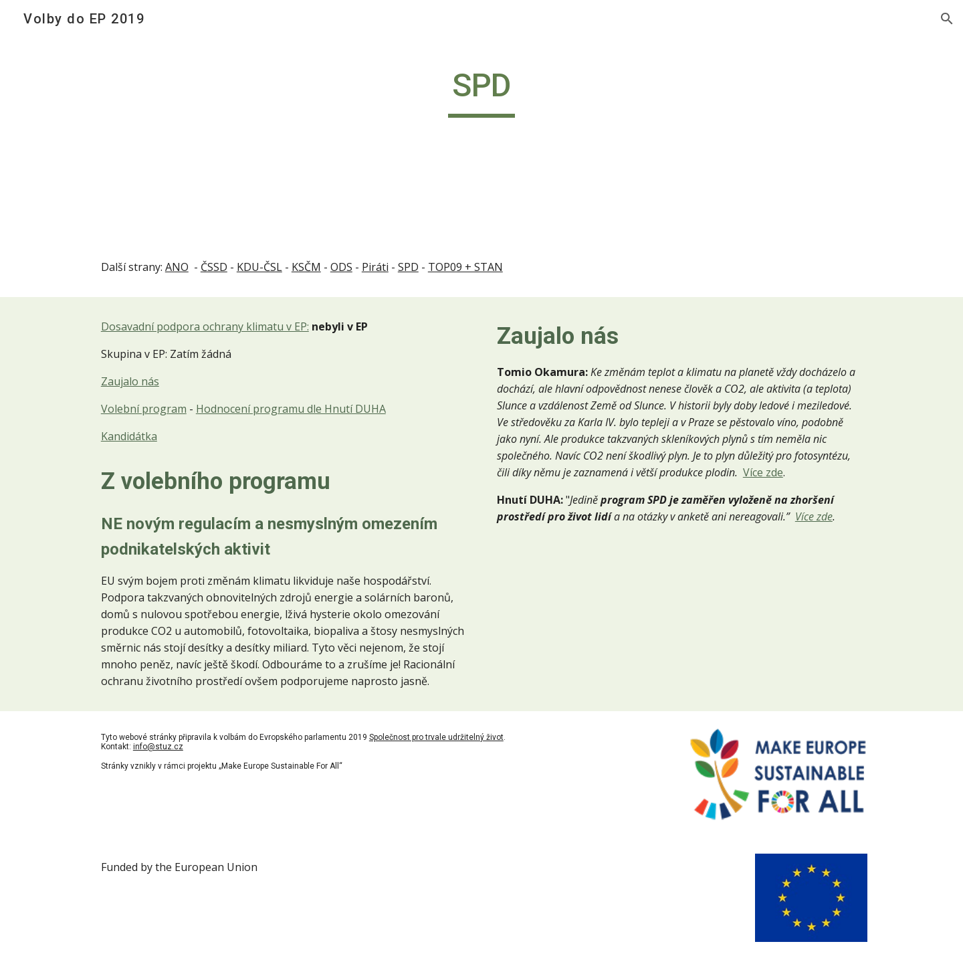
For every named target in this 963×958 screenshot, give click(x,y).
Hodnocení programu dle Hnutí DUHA (291, 408)
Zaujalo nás (130, 381)
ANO (177, 267)
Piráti (375, 267)
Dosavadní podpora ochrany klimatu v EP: (205, 326)
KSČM (306, 267)
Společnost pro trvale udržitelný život (436, 737)
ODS (341, 267)
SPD (408, 267)
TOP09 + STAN (465, 267)
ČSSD (214, 267)
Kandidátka (129, 436)
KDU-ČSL (259, 267)
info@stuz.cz (158, 746)
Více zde (763, 472)
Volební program (144, 408)
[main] (481, 91)
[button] (947, 19)
